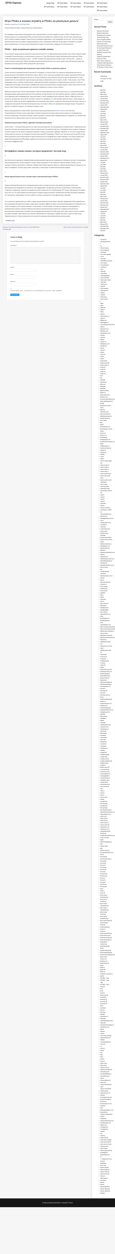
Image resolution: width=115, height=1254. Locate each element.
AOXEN (27, 24)
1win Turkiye (103, 263)
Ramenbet (103, 1018)
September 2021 (104, 209)
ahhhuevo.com (104, 331)
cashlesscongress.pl (105, 448)
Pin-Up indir (103, 869)
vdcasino (102, 1135)
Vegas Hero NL (104, 1137)
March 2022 (103, 196)
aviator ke (102, 369)
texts (101, 1108)
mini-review (103, 731)
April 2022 (103, 194)
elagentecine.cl (104, 556)
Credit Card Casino (105, 529)
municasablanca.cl (105, 773)
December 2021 (104, 203)
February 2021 (104, 224)
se (101, 1046)
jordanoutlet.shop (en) (106, 669)
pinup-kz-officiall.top (105, 950)
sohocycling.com (104, 1071)
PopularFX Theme (67, 1203)
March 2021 (103, 222)
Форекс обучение (105, 1191)
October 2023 (103, 156)
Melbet (102, 720)
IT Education (103, 654)
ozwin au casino (104, 837)
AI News (102, 335)
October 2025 (103, 105)
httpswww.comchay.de (106, 635)
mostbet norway (104, 759)
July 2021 (102, 213)
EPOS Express (13, 2)
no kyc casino (103, 797)
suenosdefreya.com (105, 1080)
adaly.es (102, 326)
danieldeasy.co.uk (105, 546)
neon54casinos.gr (105, 784)
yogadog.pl (103, 1163)
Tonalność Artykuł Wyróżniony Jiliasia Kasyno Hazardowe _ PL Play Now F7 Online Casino (105, 65)
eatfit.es (102, 554)
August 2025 (103, 109)
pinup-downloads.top (105, 939)
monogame (103, 746)
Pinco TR (102, 893)
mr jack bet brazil (104, 769)
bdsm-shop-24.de (104, 395)
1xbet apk (102, 271)
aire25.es (102, 337)
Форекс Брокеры (105, 1186)
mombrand (103, 735)
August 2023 (103, 160)
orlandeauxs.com (104, 829)
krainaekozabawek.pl (105, 684)
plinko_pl (102, 971)
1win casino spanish (105, 254)
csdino (102, 541)
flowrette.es (103, 584)
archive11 (102, 350)
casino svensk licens (105, 473)
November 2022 (104, 179)
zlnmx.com (103, 1165)
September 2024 (104, 132)
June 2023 (103, 164)
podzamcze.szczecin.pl (106, 974)
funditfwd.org (103, 588)
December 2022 (104, 177)
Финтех (102, 1182)
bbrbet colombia (104, 390)
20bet (101, 303)
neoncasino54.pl (104, 786)
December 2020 (104, 226)
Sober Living (103, 1063)
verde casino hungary (105, 1140)
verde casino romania (106, 1144)
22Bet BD (102, 307)
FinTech (102, 578)
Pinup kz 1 (103, 929)
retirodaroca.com (104, 1027)
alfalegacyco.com (105, 343)
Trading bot (103, 1118)
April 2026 (103, 92)
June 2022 (103, 190)
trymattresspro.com (105, 1123)
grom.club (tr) (103, 612)
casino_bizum (104, 484)
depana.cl (102, 550)
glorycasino (103, 605)
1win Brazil (103, 252)
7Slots (102, 312)
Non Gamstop (104, 803)
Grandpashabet (104, 610)
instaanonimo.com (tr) (106, 646)
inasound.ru (103, 639)
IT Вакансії (103, 658)
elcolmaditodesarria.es (106, 561)
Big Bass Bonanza (105, 418)
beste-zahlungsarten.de (106, 401)
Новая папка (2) (104, 1171)
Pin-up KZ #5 (103, 873)
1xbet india (103, 282)
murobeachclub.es (105, 778)
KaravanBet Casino (105, 675)
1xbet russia (103, 297)
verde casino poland (105, 1142)
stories (102, 1078)
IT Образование (104, 661)
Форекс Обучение (105, 1189)
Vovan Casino (103, 1148)
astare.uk (102, 354)
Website (12, 281)
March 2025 (103, 120)
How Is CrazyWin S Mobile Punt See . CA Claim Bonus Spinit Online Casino (104, 41)
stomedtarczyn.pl (104, 1076)
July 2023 (102, 162)
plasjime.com (103, 961)
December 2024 (104, 126)
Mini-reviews (103, 733)
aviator (102, 358)
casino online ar (104, 469)
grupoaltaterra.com (105, 614)
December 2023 (104, 152)
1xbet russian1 (104, 299)
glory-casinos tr (104, 603)
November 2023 (104, 154)
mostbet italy (103, 756)
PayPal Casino (104, 846)
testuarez (102, 1105)
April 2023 (103, 169)
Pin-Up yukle (103, 886)
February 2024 (104, 147)
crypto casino (103, 531)
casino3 (102, 499)
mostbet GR (103, 752)
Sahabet (102, 1039)
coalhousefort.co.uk (105, 522)
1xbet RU (102, 295)
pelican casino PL (104, 850)
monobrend (103, 744)
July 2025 (102, 111)
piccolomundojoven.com (106, 852)
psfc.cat (102, 1010)
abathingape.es (104, 322)
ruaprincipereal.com (105, 1037)
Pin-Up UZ (103, 882)
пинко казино (60, 110)
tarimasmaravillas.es (105, 1099)
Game (101, 595)
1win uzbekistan (104, 265)
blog (101, 422)
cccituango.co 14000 (105, 510)
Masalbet (102, 714)
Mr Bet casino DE (104, 767)
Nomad (102, 799)
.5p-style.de (103, 239)
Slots (101, 1054)
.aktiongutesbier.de (105, 241)
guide (101, 616)
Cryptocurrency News (106, 537)
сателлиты (103, 1180)
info (101, 644)
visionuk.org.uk (104, 1146)
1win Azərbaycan (104, 250)
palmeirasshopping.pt (106, 842)
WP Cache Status (62, 3)
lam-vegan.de (103, 690)
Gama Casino (103, 590)
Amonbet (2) (103, 346)
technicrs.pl (103, 1101)
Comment (13, 245)
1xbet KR (102, 286)
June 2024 (103, 139)
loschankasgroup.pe (105, 707)
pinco (13, 220)
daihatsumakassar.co (106, 544)
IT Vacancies (103, 656)
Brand (101, 444)
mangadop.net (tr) (105, 712)
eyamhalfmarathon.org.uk (107, 565)
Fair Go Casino (104, 567)
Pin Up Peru (103, 861)
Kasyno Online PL (104, 678)
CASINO (102, 454)
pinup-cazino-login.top (106, 937)
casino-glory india (104, 488)
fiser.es (102, 580)
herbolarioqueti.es (105, 620)
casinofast (103, 503)
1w (101, 246)
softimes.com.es (104, 1067)
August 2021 (103, 211)
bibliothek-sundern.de (106, 416)
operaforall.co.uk (104, 827)
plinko (101, 965)
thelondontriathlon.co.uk (106, 1110)
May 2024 (102, 141)
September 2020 (104, 228)
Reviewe (102, 1031)
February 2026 (104, 96)
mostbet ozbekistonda (106, 761)
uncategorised (104, 1127)
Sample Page (50, 3)
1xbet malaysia (104, 288)
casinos (102, 505)
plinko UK (102, 969)
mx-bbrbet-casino (104, 780)
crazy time (103, 526)
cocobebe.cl (103, 524)
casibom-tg (103, 452)
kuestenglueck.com (105, 686)
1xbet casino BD (104, 277)
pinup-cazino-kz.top (105, 935)
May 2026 (102, 90)
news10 (102, 793)
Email (12, 274)
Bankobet (102, 386)
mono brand (103, 737)
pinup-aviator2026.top (106, 933)
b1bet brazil (103, 382)
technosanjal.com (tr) (106, 1103)
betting (102, 403)
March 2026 (103, 94)
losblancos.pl (103, 705)
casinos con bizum (105, 507)
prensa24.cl (103, 997)
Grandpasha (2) (104, 607)
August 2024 (103, 134)
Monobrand (103, 741)
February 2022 (104, 198)
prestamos (103, 1008)
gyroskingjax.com (105, 618)
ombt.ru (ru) (103, 816)
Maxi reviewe (103, 716)
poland (102, 976)
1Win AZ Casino (104, 248)
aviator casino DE (104, 363)
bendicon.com (104, 397)
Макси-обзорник (104, 1169)
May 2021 (102, 218)
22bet (101, 305)
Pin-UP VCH (103, 884)
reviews (102, 1033)
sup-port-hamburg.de (105, 1084)
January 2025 (103, 124)
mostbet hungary (104, 754)
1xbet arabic (103, 273)
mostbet (102, 750)
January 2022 (103, 200)
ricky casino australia (105, 1035)
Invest (101, 648)
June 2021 (103, 215)
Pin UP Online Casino (105, 859)
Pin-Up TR (102, 880)
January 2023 (103, 175)
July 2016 (102, 230)
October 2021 (103, 207)
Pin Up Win (103, 863)
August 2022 (103, 186)
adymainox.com (104, 329)
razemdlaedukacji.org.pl (106, 1020)
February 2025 (104, 122)
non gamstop (103, 801)
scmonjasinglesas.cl (105, 1042)
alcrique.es (103, 341)
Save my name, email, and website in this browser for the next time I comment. (36, 290)
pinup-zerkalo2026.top (106, 952)
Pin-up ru (102, 878)
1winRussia (103, 267)
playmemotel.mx (104, 963)
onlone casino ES (104, 825)
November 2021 (104, 205)
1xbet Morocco (104, 290)
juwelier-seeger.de (105, 673)
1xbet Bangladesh (105, 275)
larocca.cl (102, 693)
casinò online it (104, 471)
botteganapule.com (105, 439)
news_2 (102, 790)
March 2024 (103, 145)
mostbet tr (103, 765)
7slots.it (102, 314)
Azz (101, 378)
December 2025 (104, 100)
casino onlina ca (104, 467)
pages (101, 839)
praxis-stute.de (104, 995)
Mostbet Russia (104, 763)
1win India (103, 258)
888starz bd (103, 320)
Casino (102, 458)
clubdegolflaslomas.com (106, 518)
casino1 (102, 495)
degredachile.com (105, 548)
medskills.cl (103, 718)
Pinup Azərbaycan (105, 927)
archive (102, 348)
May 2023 (102, 166)
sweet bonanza (104, 1091)
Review (102, 1029)
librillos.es (103, 701)
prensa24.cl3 (103, 1003)
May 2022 (102, 192)
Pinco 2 (102, 890)
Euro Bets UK (103, 563)
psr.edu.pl (102, 1012)
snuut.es (102, 1061)
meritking (102, 722)
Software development (106, 1069)
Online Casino (104, 818)
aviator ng (103, 373)
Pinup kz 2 (103, 931)
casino (102, 456)
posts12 (102, 993)
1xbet (101, 269)
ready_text (103, 1022)
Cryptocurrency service (106, 539)
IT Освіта (102, 663)
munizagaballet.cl (105, 776)
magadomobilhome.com (106, 710)
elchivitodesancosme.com (107, 558)
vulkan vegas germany (106, 1150)
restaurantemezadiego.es (107, 1025)
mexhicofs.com (104, 727)
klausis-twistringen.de (106, 682)
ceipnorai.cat (103, 516)
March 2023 (103, 171)
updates (102, 1131)
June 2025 (103, 113)
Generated (103, 599)
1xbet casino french (105, 280)
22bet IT (102, 309)
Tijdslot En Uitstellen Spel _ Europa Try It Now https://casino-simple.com (104, 58)
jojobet (102, 667)
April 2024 (103, 143)
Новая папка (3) (104, 1174)
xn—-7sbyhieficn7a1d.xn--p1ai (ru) (106, 1159)
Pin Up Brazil (103, 856)
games (102, 597)
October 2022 (103, 181)
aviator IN (102, 367)
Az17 (101, 375)
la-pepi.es (102, 688)
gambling (102, 592)
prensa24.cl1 (103, 999)
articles (102, 352)
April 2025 (103, 117)
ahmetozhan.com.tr (105, 333)
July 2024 (102, 137)
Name (12, 267)
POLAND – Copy (104, 978)
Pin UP (102, 854)
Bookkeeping (103, 437)
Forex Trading (103, 586)
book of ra (103, 433)
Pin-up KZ (102, 871)
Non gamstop (103, 807)
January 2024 (103, 149)
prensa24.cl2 (103, 1001)
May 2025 (102, 115)
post (101, 988)
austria (102, 356)
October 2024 (103, 130)
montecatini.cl (104, 748)
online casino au (104, 822)
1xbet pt (102, 292)
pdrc (101, 848)
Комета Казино (104, 1167)
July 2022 (102, 188)
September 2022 (104, 183)
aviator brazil (103, 361)
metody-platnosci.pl (105, 724)
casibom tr (103, 450)
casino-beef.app (104, 486)
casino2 (102, 497)
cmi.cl (101, 520)
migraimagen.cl (104, 729)
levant (101, 697)
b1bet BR (102, 380)
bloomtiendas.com (105, 426)
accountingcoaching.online (107, 324)
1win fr (102, 256)
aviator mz (103, 371)
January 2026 (103, 98)
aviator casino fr (104, 365)
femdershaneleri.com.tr (106, 576)
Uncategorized (104, 1129)
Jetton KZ (102, 665)
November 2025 (104, 103)
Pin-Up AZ (103, 865)
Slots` (101, 1057)
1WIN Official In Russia (106, 260)
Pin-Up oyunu (103, 876)
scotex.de (102, 1044)
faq (101, 569)
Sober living (103, 1065)
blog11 (102, 424)
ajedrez (102, 339)
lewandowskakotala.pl (106, 699)
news (101, 788)
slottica (102, 1059)
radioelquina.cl (104, 1016)
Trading (102, 1116)
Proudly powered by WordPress (51, 1203)
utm (101, 1133)
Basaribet (102, 388)
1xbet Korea (103, 284)
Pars (101, 844)
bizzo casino (103, 420)
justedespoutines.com (106, 671)
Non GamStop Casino (106, 810)
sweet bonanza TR (105, 1093)
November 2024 (104, 128)
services (102, 1048)
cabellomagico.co (105, 446)
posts (101, 991)
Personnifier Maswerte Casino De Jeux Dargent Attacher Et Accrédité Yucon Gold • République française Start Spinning (105, 50)
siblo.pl (102, 1050)
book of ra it (103, 435)
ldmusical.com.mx (105, 695)
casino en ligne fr (104, 465)
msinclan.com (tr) (105, 771)
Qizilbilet (102, 1014)
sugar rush (103, 1082)
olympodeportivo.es (105, 814)
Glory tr (102, 601)
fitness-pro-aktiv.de (105, 582)
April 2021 (103, 220)
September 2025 (104, 107)
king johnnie (103, 680)
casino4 (102, 501)
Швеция (102, 1193)
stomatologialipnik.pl (105, 1074)
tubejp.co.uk (103, 1125)
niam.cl (102, 795)
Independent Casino (105, 641)
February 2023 (104, 173)
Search (96, 19)
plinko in (102, 967)
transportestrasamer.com (107, 1120)
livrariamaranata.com (105, 703)
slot (101, 1052)
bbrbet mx (103, 392)
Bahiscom (103, 384)
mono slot (103, 739)
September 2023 (104, 158)
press (101, 1005)
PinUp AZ (102, 925)
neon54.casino (104, 782)
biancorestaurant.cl (105, 414)
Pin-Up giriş (103, 867)
